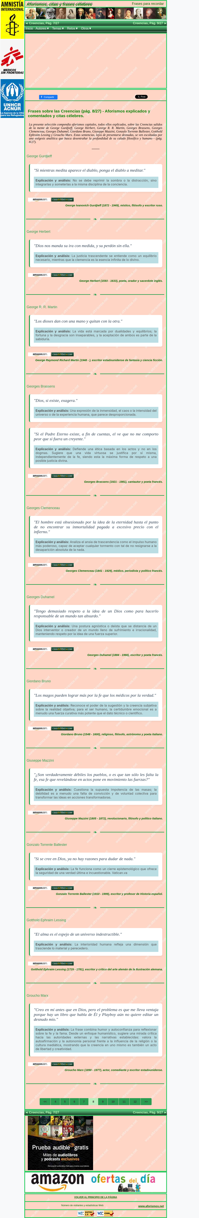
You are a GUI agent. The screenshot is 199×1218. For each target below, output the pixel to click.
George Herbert (38, 232)
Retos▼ (72, 28)
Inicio (29, 28)
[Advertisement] (95, 61)
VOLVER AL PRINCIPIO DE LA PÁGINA (95, 1197)
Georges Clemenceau (43, 508)
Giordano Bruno (39, 681)
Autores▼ (42, 28)
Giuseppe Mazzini (40, 760)
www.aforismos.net (151, 1206)
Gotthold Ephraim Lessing (46, 920)
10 (113, 1101)
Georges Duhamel (40, 597)
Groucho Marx (37, 995)
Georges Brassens (41, 386)
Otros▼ (86, 28)
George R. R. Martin (42, 307)
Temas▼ (58, 28)
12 (135, 1101)
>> (146, 1101)
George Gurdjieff (39, 156)
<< (45, 1101)
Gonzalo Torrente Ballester (47, 845)
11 (124, 1101)
